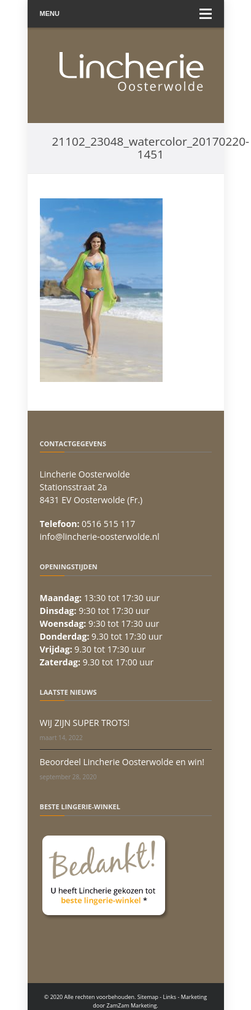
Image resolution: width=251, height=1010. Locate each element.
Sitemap (147, 997)
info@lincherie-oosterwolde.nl (100, 536)
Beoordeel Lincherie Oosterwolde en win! (122, 762)
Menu (126, 14)
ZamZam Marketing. (132, 1005)
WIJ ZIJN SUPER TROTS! (85, 722)
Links (170, 997)
